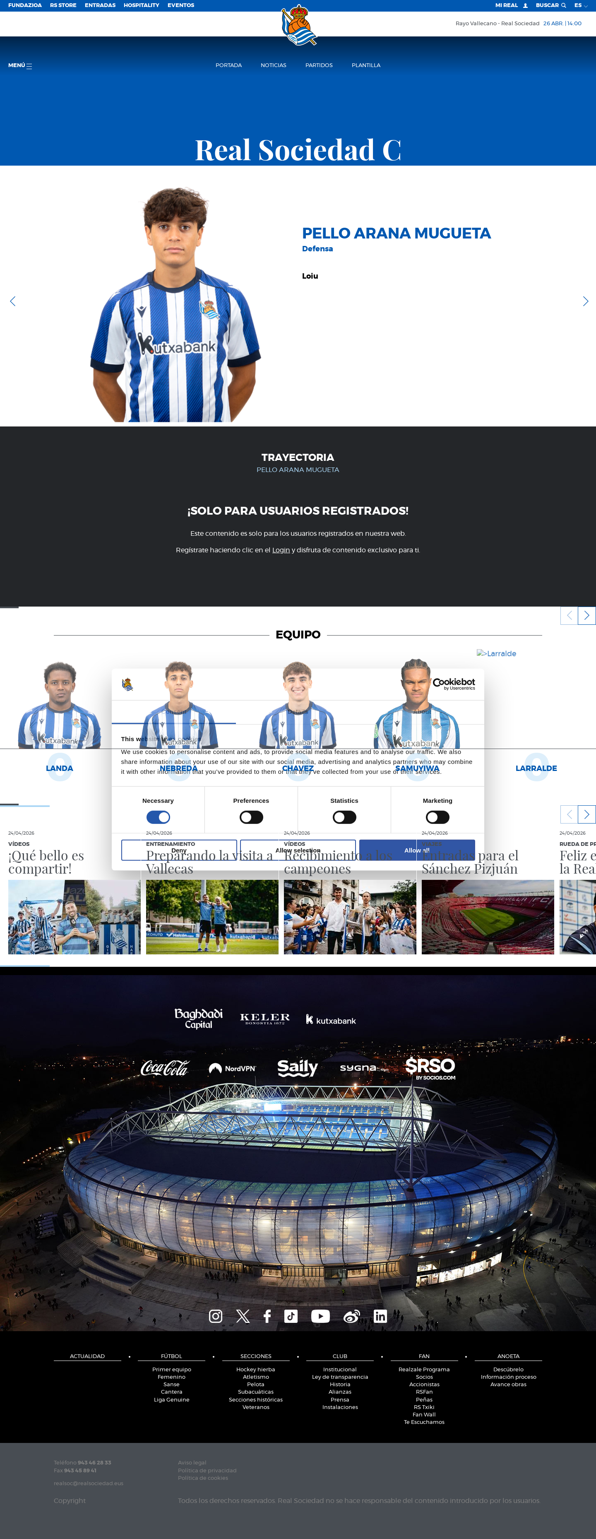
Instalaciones (340, 1407)
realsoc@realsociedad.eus (88, 1483)
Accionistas (424, 1384)
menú (20, 66)
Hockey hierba (255, 1370)
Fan (424, 1356)
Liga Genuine (172, 1400)
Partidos (319, 65)
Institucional (340, 1370)
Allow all (417, 850)
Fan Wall (424, 1415)
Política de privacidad (207, 1471)
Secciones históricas (256, 1400)
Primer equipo (171, 1370)
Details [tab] (298, 711)
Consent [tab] (174, 711)
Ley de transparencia (340, 1377)
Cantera (172, 1392)
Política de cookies (203, 1478)
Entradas (100, 5)
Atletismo (256, 1377)
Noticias (273, 65)
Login (281, 550)
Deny (179, 850)
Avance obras (508, 1384)
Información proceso (508, 1377)
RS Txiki (424, 1407)
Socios (424, 1377)
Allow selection (297, 850)
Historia (340, 1384)
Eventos (181, 5)
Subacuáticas (256, 1392)
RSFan (424, 1392)
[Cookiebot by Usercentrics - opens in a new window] (439, 684)
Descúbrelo (508, 1370)
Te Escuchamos (424, 1422)
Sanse (171, 1384)
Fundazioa (25, 5)
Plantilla (366, 65)
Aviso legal (192, 1463)
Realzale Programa (424, 1370)
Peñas (424, 1400)
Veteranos (256, 1407)
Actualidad (87, 1356)
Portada (229, 65)
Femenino (171, 1377)
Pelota (255, 1384)
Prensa (340, 1400)
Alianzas (340, 1392)
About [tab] (422, 711)
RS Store (63, 5)
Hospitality (141, 5)
